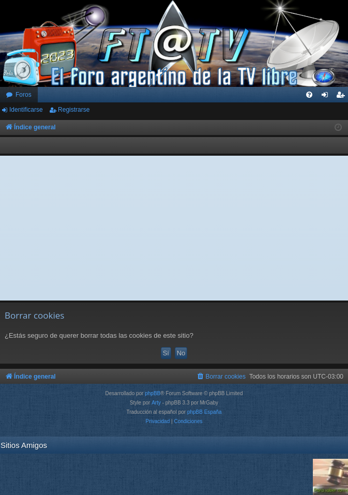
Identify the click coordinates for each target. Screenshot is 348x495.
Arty (156, 403)
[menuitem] (309, 94)
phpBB (152, 393)
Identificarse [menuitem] (327, 96)
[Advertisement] (174, 228)
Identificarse (26, 109)
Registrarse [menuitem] (342, 96)
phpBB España (204, 412)
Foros (24, 94)
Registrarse (73, 109)
